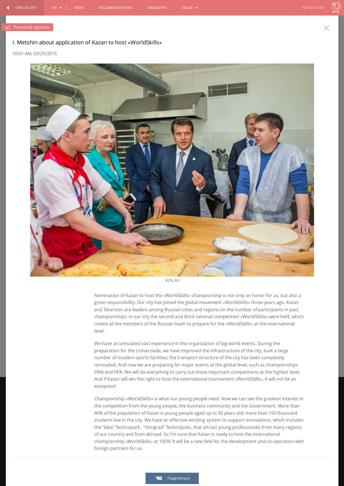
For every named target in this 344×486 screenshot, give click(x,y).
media (187, 7)
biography (157, 7)
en (54, 7)
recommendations (115, 7)
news (79, 7)
